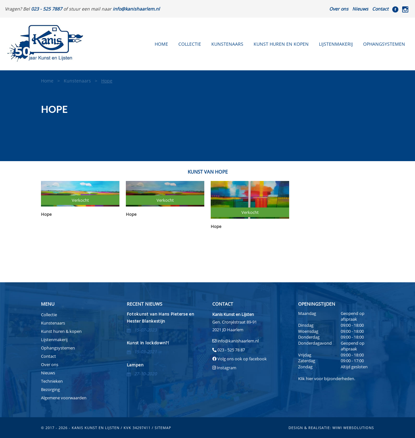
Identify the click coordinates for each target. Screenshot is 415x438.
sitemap (163, 427)
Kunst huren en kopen (281, 44)
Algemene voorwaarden (63, 398)
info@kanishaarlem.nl (238, 341)
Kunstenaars (227, 44)
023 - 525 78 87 (231, 350)
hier (309, 378)
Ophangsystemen (384, 44)
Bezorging (50, 389)
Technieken (52, 381)
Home (161, 44)
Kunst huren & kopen (61, 331)
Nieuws (360, 9)
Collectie (189, 44)
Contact (380, 9)
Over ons (338, 9)
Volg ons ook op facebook (241, 359)
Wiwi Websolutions (353, 427)
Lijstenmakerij (336, 44)
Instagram (226, 368)
